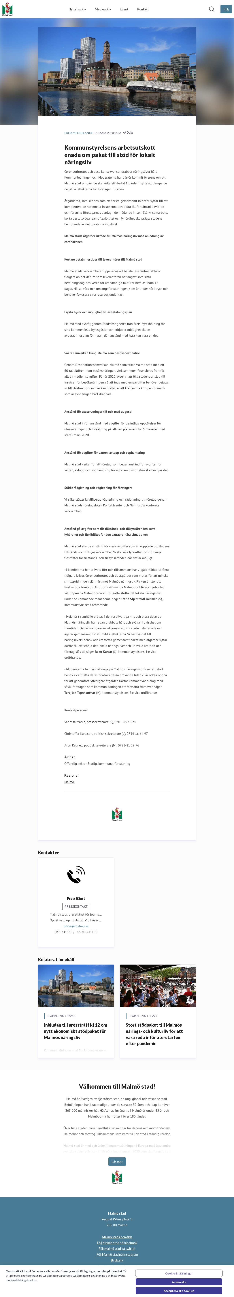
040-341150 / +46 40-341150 (76, 932)
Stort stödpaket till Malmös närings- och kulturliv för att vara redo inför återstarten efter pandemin (154, 1034)
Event (124, 9)
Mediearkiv (103, 9)
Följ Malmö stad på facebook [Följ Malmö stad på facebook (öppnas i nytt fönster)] (117, 1243)
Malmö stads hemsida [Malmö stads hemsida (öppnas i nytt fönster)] (117, 1237)
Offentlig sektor (75, 763)
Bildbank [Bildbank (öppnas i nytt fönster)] (117, 1260)
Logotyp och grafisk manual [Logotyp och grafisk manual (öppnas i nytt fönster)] (117, 1266)
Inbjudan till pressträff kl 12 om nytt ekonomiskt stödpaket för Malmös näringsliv (75, 1031)
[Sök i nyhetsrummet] (212, 9)
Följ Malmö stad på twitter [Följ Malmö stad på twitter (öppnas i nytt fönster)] (117, 1249)
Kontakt (143, 9)
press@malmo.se (76, 926)
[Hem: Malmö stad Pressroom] (7, 9)
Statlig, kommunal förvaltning (109, 763)
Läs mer (117, 1162)
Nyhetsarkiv (77, 9)
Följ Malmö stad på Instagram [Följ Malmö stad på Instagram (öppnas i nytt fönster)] (117, 1254)
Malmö (69, 782)
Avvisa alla (179, 1285)
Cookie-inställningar (179, 1277)
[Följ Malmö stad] (226, 9)
